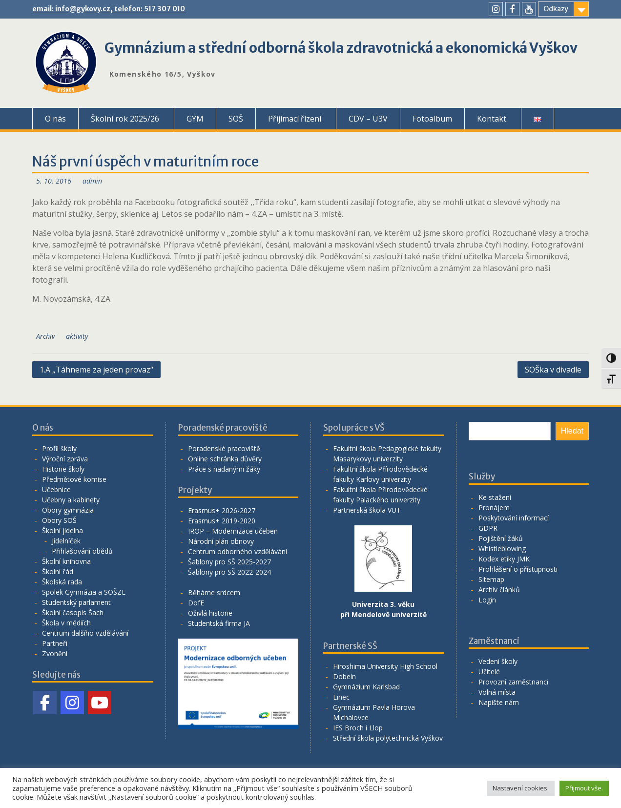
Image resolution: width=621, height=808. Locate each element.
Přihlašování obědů (82, 551)
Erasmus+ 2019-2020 (221, 520)
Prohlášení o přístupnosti (518, 569)
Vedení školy (498, 661)
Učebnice (56, 489)
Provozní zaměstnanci (513, 681)
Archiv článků (499, 589)
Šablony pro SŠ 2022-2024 (229, 572)
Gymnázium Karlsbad (366, 686)
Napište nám (498, 702)
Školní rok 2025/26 (125, 118)
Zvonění (54, 653)
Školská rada (62, 581)
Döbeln (344, 676)
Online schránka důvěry (225, 458)
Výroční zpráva (65, 458)
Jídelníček (66, 540)
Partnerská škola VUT (367, 510)
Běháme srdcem (214, 592)
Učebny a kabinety (71, 499)
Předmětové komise (74, 479)
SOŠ (235, 118)
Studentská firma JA (219, 623)
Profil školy (59, 448)
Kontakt (491, 118)
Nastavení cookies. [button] (521, 788)
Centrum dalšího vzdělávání (85, 633)
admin (92, 181)
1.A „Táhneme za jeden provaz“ (96, 369)
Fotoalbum (432, 118)
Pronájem (494, 507)
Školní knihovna (66, 561)
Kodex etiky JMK (504, 558)
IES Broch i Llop (358, 727)
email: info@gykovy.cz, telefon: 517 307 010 (108, 8)
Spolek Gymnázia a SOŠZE (83, 592)
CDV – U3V (368, 118)
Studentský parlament (76, 602)
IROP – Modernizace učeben (233, 531)
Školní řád (57, 571)
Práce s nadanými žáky (224, 469)
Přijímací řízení (294, 118)
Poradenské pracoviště (224, 448)
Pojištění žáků (500, 538)
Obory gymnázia (68, 510)
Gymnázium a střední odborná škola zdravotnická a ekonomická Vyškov (341, 48)
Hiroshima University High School (385, 666)
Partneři (54, 643)
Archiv (45, 336)
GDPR (487, 528)
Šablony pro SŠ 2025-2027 (229, 561)
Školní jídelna (62, 530)
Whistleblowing (502, 548)
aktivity (77, 336)
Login (487, 599)
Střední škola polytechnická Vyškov (388, 738)
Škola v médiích (66, 622)
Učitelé (489, 671)
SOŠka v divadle (553, 369)
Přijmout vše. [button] (584, 788)
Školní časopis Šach (73, 612)
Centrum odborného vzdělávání (237, 551)
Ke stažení (494, 497)
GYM (195, 118)
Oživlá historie (210, 613)
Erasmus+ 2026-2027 (221, 510)
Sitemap (491, 579)
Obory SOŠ (59, 520)
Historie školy (63, 469)
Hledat (572, 431)
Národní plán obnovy (221, 541)
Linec (341, 697)
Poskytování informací (513, 517)
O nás (55, 118)
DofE (196, 602)
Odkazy (555, 8)
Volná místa (497, 692)
